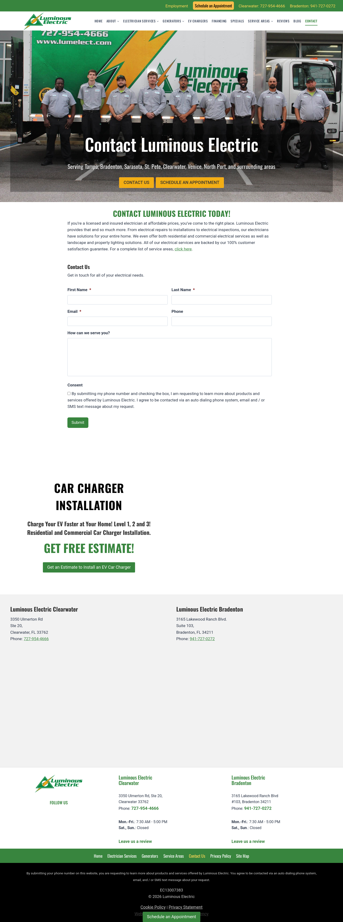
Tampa (91, 166)
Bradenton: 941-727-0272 (312, 6)
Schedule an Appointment (213, 6)
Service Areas (173, 854)
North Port (215, 166)
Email (74, 311)
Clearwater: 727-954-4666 (262, 6)
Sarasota (133, 166)
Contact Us (197, 854)
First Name (79, 289)
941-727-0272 (202, 636)
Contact (311, 21)
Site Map (242, 854)
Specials (237, 21)
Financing (219, 21)
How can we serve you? (88, 332)
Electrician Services (122, 854)
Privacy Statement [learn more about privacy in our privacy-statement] (185, 905)
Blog (297, 21)
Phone (177, 311)
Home (99, 21)
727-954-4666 (36, 636)
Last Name (183, 289)
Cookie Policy (153, 905)
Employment (177, 6)
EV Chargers (198, 21)
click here (183, 249)
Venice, (195, 166)
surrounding (250, 166)
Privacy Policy (220, 854)
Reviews (283, 21)
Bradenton (111, 166)
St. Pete (153, 166)
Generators (150, 854)
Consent (74, 385)
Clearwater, (174, 166)
